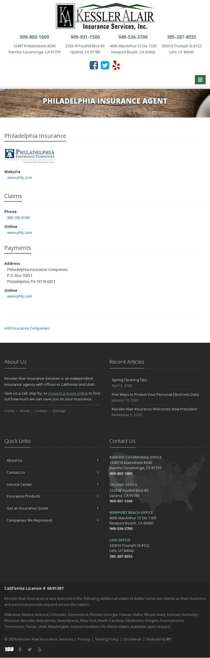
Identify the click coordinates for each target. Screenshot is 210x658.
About (24, 410)
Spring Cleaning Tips (158, 382)
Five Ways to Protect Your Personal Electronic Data (158, 397)
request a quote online (68, 393)
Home (9, 410)
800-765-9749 (18, 217)
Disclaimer (132, 639)
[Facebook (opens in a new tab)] (94, 65)
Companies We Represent (53, 520)
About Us (53, 460)
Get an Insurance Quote (53, 508)
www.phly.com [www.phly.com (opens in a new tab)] (19, 177)
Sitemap (58, 410)
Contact (41, 410)
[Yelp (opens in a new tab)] (116, 65)
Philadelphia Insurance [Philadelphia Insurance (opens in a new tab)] (30, 156)
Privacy (84, 639)
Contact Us (53, 472)
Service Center (53, 484)
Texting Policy (107, 639)
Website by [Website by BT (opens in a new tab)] (158, 639)
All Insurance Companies (27, 328)
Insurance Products (53, 496)
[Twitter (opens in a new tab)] (105, 65)
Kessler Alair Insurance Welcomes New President (158, 412)
